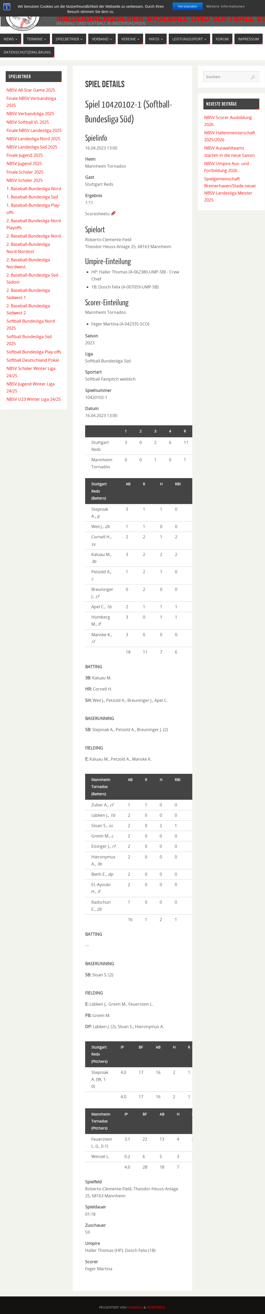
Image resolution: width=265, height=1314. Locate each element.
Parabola (135, 1307)
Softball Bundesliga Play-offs (33, 352)
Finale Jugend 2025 (24, 155)
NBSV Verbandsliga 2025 (30, 113)
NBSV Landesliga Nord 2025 (33, 139)
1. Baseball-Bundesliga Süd (32, 197)
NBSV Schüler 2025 (24, 180)
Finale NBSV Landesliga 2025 (34, 130)
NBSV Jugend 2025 (24, 163)
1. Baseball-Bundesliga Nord (33, 188)
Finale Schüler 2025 (24, 172)
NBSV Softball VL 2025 (27, 122)
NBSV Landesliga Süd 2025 (31, 147)
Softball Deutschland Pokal (32, 360)
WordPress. (156, 1307)
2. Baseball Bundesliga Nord (33, 236)
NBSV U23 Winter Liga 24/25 (33, 399)
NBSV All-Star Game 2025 (30, 90)
